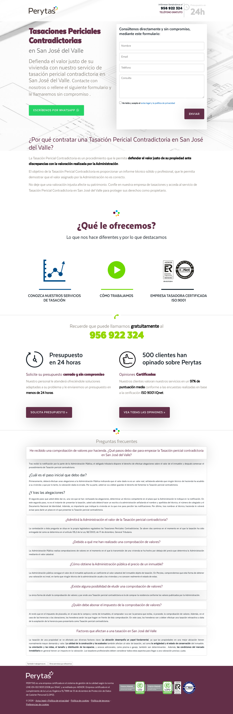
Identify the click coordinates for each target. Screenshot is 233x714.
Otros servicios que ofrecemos (60, 664)
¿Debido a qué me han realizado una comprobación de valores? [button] (116, 542)
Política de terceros (100, 700)
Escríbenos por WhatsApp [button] (56, 110)
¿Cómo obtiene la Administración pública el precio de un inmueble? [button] (116, 564)
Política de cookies (80, 700)
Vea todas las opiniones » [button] (144, 412)
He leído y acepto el (147, 103)
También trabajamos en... (37, 664)
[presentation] (144, 115)
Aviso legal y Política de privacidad (52, 700)
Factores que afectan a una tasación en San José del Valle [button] (116, 631)
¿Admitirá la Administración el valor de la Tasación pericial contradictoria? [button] (116, 520)
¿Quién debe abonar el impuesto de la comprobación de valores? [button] (116, 605)
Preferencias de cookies (37, 704)
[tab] (116, 453)
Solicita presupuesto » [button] (49, 412)
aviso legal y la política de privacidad (158, 103)
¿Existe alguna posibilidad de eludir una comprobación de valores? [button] (117, 586)
